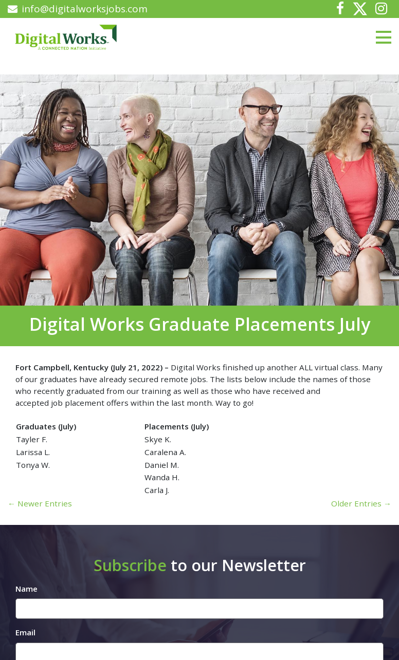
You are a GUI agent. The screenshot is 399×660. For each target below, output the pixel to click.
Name (26, 588)
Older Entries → (361, 503)
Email (25, 632)
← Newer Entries (40, 503)
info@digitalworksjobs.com (78, 8)
